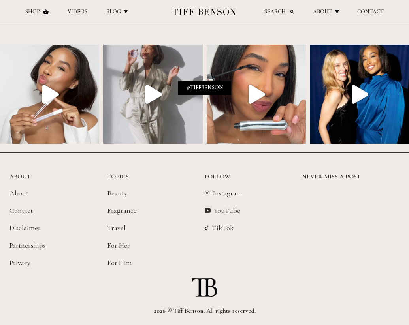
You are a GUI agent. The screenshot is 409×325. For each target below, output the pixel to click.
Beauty (117, 193)
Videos (77, 11)
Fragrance (122, 210)
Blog (117, 11)
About (325, 11)
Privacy (19, 262)
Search (279, 11)
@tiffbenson (204, 87)
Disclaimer (25, 228)
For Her (118, 245)
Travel (116, 228)
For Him (119, 262)
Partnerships (27, 245)
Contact (370, 11)
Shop (37, 11)
